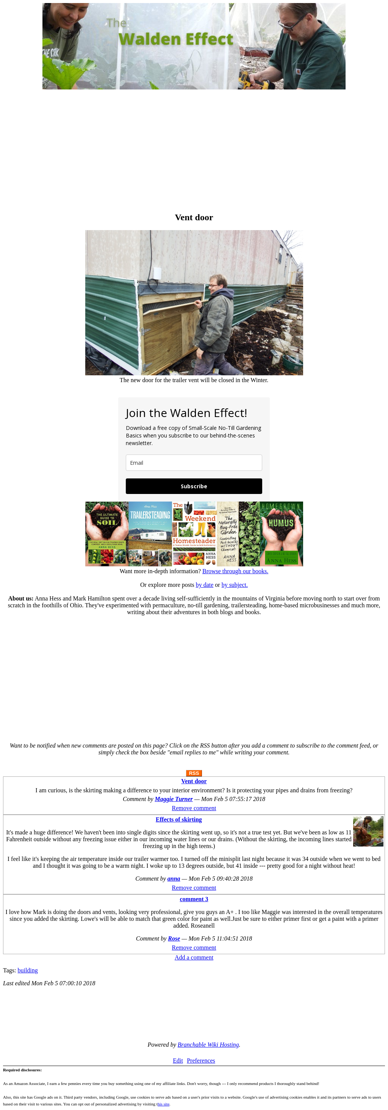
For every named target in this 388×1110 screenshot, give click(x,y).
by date (205, 585)
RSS (194, 773)
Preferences (201, 1060)
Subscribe (194, 486)
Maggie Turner (174, 799)
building (27, 970)
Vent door (194, 781)
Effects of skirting (179, 819)
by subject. (235, 585)
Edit (178, 1060)
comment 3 (194, 899)
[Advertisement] (194, 152)
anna (173, 878)
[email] (194, 463)
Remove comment (194, 808)
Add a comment (194, 957)
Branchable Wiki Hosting (208, 1044)
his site (163, 1104)
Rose (174, 938)
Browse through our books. (235, 571)
